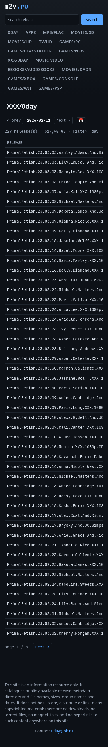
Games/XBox (21, 78)
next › (63, 120)
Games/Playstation (30, 51)
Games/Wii (19, 88)
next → (42, 647)
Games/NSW (72, 51)
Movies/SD (82, 32)
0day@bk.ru (62, 731)
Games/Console (60, 78)
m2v (16, 6)
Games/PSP (50, 88)
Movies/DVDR (76, 69)
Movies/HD (20, 41)
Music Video (49, 60)
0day (13, 32)
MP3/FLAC (53, 32)
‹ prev (14, 120)
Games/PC (70, 41)
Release (14, 142)
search (92, 19)
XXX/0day (18, 60)
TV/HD (45, 41)
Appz (31, 32)
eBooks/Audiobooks (31, 69)
